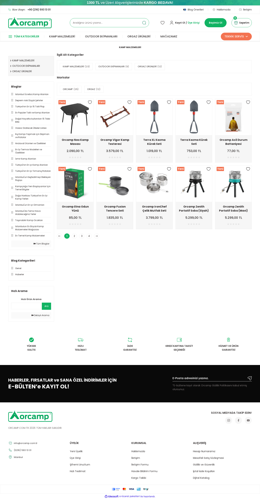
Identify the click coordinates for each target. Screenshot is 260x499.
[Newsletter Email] (212, 378)
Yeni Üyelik (76, 451)
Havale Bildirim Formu (144, 471)
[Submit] (250, 378)
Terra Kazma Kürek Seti (194, 142)
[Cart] (240, 22)
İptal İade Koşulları (204, 471)
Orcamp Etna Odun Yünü (75, 208)
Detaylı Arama (40, 315)
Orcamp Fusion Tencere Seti (115, 208)
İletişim (135, 458)
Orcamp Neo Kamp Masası (75, 142)
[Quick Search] (25, 306)
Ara (46, 306)
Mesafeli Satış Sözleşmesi (208, 458)
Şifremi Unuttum (80, 464)
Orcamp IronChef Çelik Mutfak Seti (154, 208)
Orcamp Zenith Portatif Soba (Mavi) (233, 208)
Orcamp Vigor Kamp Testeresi (114, 142)
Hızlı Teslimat (78, 471)
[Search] (109, 22)
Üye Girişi (75, 458)
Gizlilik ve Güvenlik (204, 464)
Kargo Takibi (138, 478)
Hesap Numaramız (204, 451)
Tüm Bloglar (41, 243)
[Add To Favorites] (90, 102)
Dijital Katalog (201, 478)
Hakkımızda (138, 451)
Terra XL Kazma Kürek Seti (154, 142)
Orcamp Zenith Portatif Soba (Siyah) (194, 208)
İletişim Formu (140, 464)
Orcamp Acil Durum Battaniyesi (233, 142)
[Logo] (30, 22)
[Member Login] (182, 23)
